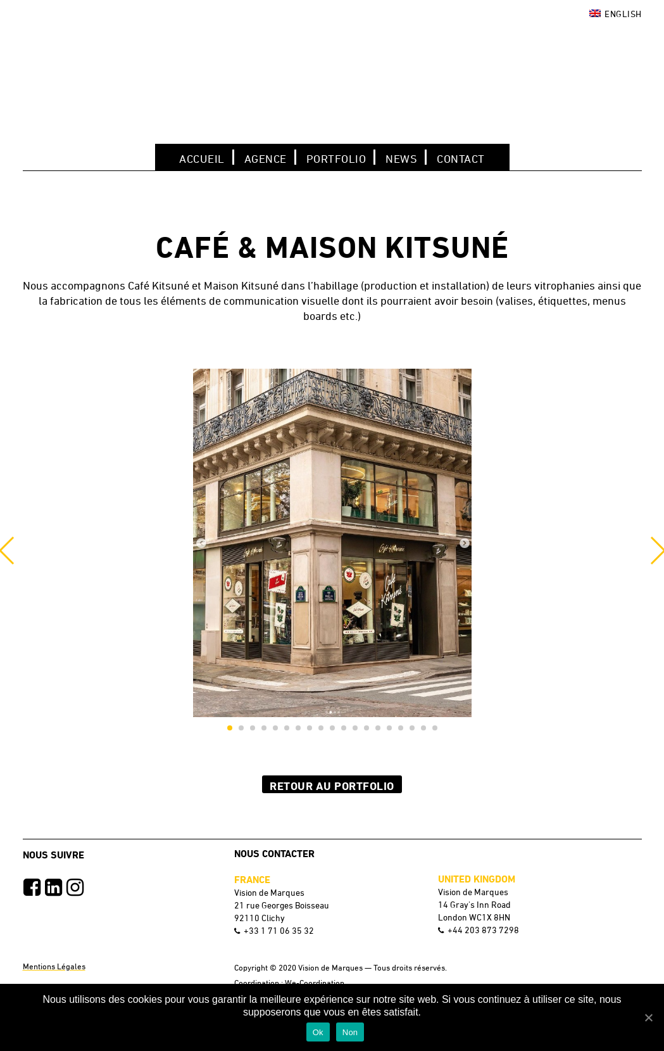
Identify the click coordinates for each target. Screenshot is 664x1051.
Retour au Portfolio (332, 785)
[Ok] (648, 1017)
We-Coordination (314, 983)
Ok (318, 1032)
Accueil (202, 158)
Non (350, 1032)
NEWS (401, 158)
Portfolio (336, 158)
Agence (265, 158)
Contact (461, 158)
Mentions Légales (54, 966)
